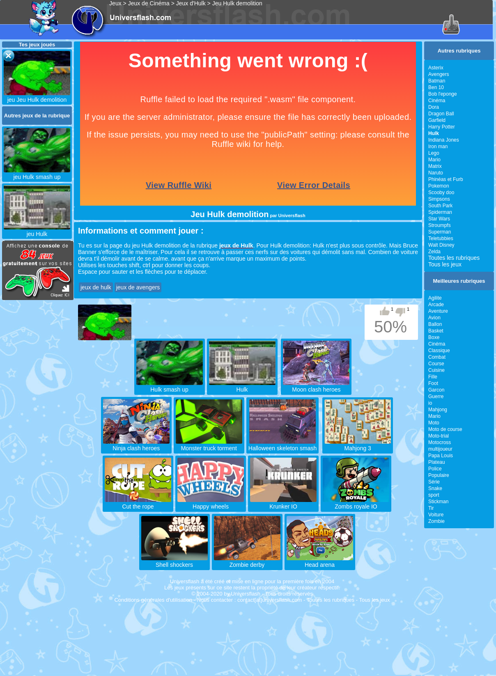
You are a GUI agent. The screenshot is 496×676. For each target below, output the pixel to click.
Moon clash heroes (316, 386)
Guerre (435, 396)
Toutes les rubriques (454, 257)
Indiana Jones (443, 140)
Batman (436, 81)
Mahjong (437, 409)
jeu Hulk (37, 230)
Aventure (438, 311)
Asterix (435, 68)
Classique (439, 350)
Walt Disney (441, 245)
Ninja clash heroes (136, 444)
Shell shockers (174, 561)
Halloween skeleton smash (282, 444)
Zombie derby (247, 561)
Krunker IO (283, 503)
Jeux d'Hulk (191, 3)
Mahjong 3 (357, 444)
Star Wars (439, 219)
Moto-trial (438, 436)
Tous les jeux (445, 264)
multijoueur (440, 449)
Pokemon (438, 186)
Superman (439, 232)
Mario (434, 160)
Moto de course (445, 429)
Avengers (438, 74)
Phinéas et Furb (445, 179)
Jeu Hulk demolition (237, 3)
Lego (433, 153)
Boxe (433, 337)
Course (436, 364)
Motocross (439, 442)
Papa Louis (440, 455)
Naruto (435, 173)
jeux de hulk (95, 287)
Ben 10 (436, 87)
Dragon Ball (441, 114)
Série (434, 482)
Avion (434, 318)
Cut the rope (138, 503)
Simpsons (439, 199)
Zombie (436, 521)
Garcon (436, 390)
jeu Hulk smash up (37, 173)
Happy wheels (210, 503)
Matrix (435, 166)
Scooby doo (441, 192)
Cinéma (436, 100)
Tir (431, 508)
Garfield (436, 120)
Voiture (435, 515)
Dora (433, 107)
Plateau (436, 462)
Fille (432, 377)
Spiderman (440, 212)
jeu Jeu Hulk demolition (37, 96)
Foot (433, 383)
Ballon (435, 324)
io (430, 403)
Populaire (438, 475)
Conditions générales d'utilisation (153, 600)
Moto (433, 423)
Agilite (435, 298)
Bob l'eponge (442, 94)
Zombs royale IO (356, 503)
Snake (435, 488)
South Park (440, 206)
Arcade (436, 304)
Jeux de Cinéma (149, 3)
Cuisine (436, 370)
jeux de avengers (138, 287)
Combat (436, 357)
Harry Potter (441, 127)
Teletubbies (440, 238)
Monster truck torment (209, 444)
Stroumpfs (439, 225)
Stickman (438, 501)
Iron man (438, 146)
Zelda (434, 251)
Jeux (115, 3)
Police (435, 469)
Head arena (320, 561)
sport (433, 495)
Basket (435, 331)
